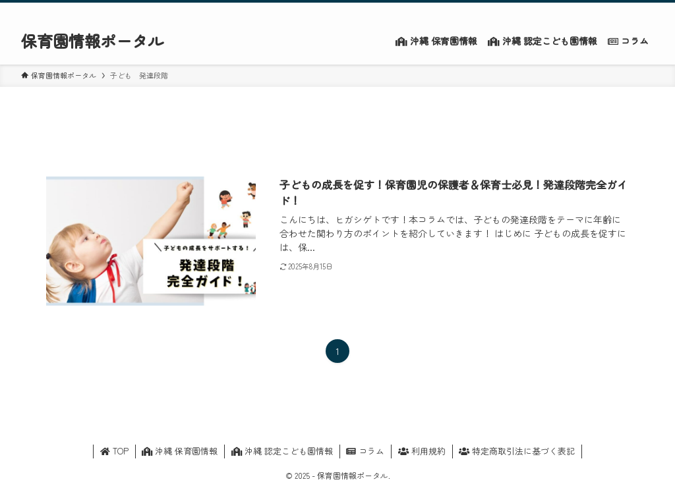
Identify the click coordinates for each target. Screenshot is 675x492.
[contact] (628, 10)
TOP (114, 451)
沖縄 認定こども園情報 (282, 451)
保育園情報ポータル (92, 41)
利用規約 (422, 451)
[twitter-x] (593, 10)
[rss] (611, 10)
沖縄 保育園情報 (180, 451)
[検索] (645, 10)
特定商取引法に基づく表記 (517, 451)
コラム (365, 451)
